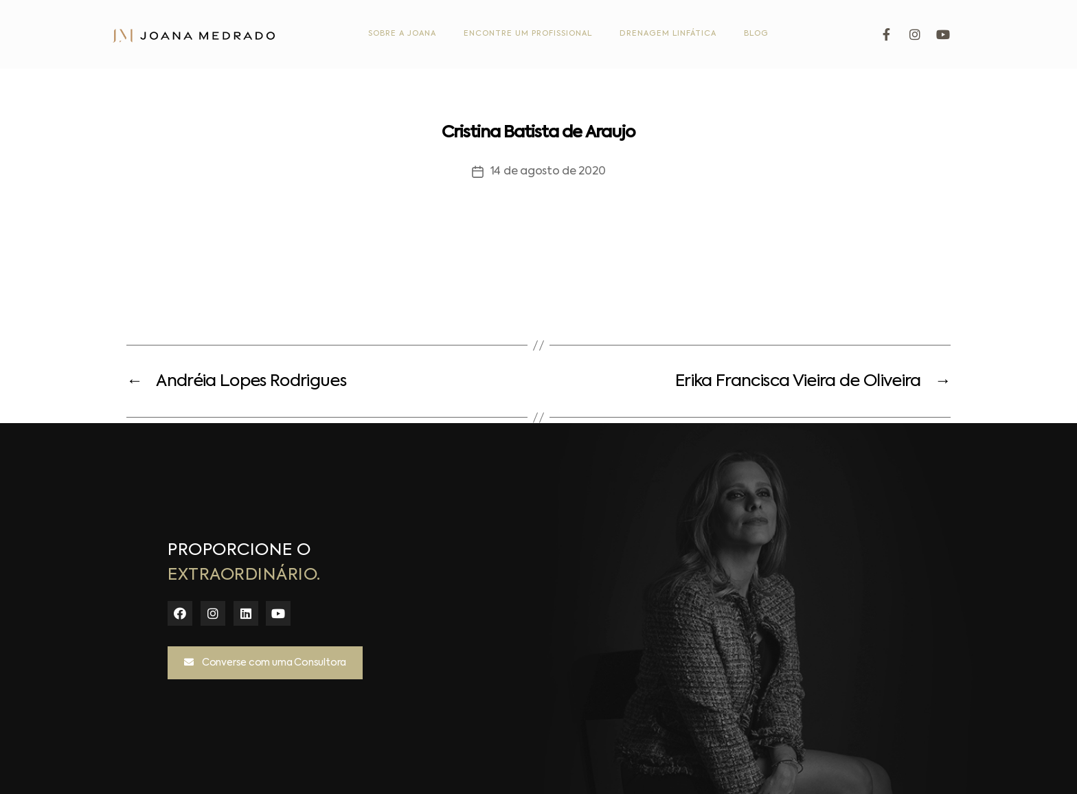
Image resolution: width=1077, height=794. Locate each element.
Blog (756, 34)
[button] (265, 662)
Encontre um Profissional (528, 34)
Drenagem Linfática (668, 34)
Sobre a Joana (402, 34)
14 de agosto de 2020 (548, 171)
